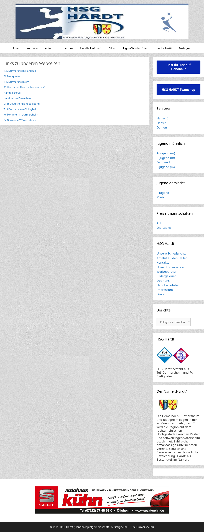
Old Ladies (164, 228)
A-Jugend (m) (166, 153)
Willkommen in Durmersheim (21, 114)
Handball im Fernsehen (17, 98)
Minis (160, 197)
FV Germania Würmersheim (20, 120)
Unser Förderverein (170, 267)
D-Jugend (163, 162)
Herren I (162, 118)
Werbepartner (167, 271)
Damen (162, 127)
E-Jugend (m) (166, 167)
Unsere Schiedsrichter (172, 253)
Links (160, 294)
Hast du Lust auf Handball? (178, 67)
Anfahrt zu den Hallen (172, 258)
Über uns (67, 48)
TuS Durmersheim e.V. (16, 81)
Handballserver (12, 92)
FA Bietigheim (12, 76)
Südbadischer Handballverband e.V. (24, 87)
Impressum (165, 290)
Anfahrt (49, 48)
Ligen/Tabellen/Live (135, 48)
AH (159, 223)
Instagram (185, 48)
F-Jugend (163, 193)
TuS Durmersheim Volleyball (20, 109)
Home (15, 48)
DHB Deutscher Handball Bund (22, 103)
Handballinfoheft (90, 48)
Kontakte (32, 48)
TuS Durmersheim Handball (20, 70)
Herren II (163, 123)
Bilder (112, 48)
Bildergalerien (167, 276)
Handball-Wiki (163, 48)
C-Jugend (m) (166, 158)
